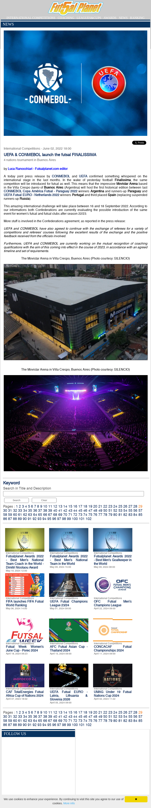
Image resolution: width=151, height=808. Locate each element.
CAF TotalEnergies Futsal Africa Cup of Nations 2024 (25, 694)
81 (120, 515)
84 (135, 515)
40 (55, 510)
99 (69, 519)
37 (40, 510)
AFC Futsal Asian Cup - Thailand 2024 (69, 648)
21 (100, 506)
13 (60, 506)
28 (135, 506)
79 (110, 515)
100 (75, 519)
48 (95, 510)
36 (35, 510)
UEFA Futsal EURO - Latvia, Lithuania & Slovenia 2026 (69, 695)
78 (105, 515)
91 (30, 519)
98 (64, 519)
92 (35, 519)
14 (65, 506)
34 (25, 510)
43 (70, 510)
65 (40, 515)
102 (89, 519)
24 (115, 506)
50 (105, 510)
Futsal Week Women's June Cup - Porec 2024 (25, 648)
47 (90, 510)
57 (140, 510)
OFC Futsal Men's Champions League (113, 603)
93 (39, 519)
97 (59, 519)
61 (20, 515)
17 (80, 506)
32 (15, 510)
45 (80, 510)
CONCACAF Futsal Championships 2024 (113, 648)
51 (110, 510)
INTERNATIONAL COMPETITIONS (30, 17)
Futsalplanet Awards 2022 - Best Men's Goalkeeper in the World (113, 560)
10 (45, 506)
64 (35, 515)
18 (85, 506)
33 (20, 510)
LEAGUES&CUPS (89, 17)
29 (140, 506)
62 (25, 515)
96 (54, 519)
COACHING (66, 17)
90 (25, 519)
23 (110, 506)
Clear (44, 500)
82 (125, 515)
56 (135, 510)
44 (75, 510)
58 (5, 515)
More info (69, 803)
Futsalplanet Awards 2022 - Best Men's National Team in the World (69, 560)
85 (140, 515)
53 (120, 510)
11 (50, 506)
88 (15, 519)
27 (130, 506)
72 (75, 515)
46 (85, 510)
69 (60, 515)
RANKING (137, 17)
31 (10, 510)
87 (10, 519)
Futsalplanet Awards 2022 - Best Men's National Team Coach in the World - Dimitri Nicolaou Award (25, 561)
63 (30, 515)
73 (80, 515)
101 (82, 519)
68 (55, 515)
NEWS (123, 17)
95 (49, 519)
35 (30, 510)
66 (45, 515)
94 (44, 519)
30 (5, 510)
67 (50, 515)
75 (90, 515)
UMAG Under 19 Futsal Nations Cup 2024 (113, 694)
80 (115, 515)
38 (45, 510)
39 (50, 510)
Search (16, 500)
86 (5, 519)
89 (20, 519)
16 (75, 506)
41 (60, 510)
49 (100, 510)
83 (130, 515)
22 (105, 506)
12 (55, 506)
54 (125, 510)
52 (115, 510)
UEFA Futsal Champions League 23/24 (69, 603)
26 (125, 506)
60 (15, 515)
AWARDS (109, 17)
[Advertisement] (112, 765)
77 (100, 515)
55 (130, 510)
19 (90, 506)
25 (120, 506)
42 (65, 510)
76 (95, 515)
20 (95, 506)
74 (85, 515)
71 (70, 515)
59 (10, 515)
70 (65, 515)
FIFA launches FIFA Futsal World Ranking (25, 603)
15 (70, 506)
